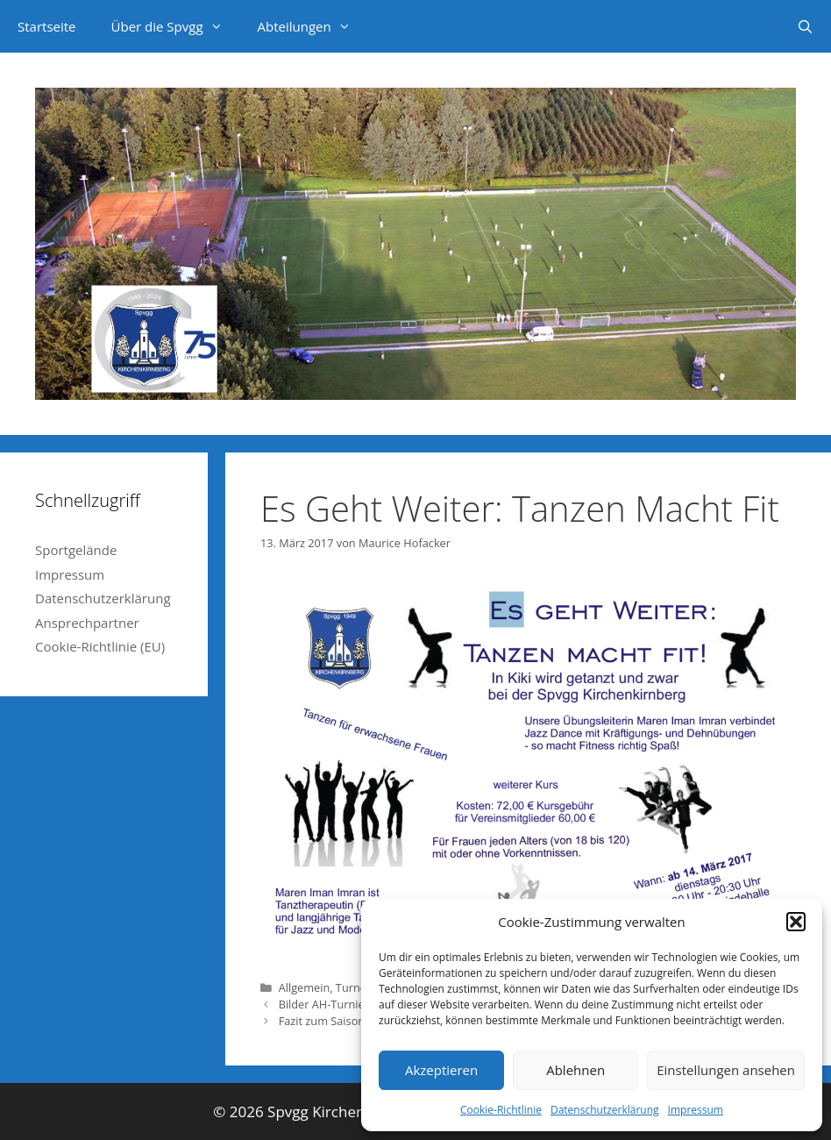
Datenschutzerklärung (604, 1109)
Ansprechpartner (87, 622)
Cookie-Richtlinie (501, 1109)
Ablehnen (575, 1070)
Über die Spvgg (175, 26)
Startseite (47, 26)
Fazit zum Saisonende (335, 1021)
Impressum (695, 1109)
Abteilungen (313, 26)
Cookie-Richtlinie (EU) (100, 646)
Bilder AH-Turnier (324, 1004)
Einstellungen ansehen (726, 1070)
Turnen (354, 987)
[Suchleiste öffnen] (805, 26)
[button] (796, 921)
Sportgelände (76, 550)
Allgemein (304, 987)
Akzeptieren (441, 1070)
